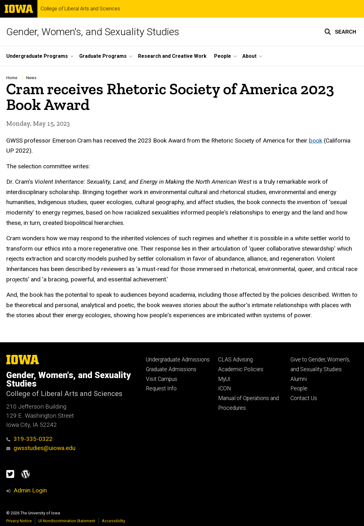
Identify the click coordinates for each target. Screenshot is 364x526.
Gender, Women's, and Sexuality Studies (92, 32)
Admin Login (30, 490)
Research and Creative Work (172, 56)
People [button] (222, 56)
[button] (340, 32)
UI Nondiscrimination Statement (66, 520)
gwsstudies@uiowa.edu (40, 448)
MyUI (224, 379)
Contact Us (303, 398)
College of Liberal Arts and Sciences (80, 9)
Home (11, 77)
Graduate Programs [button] (103, 56)
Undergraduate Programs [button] (37, 56)
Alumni (298, 379)
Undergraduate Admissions (178, 359)
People (298, 388)
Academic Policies (240, 369)
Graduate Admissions (171, 369)
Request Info (161, 388)
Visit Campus (161, 379)
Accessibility (113, 520)
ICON (224, 388)
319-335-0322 (29, 438)
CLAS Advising (235, 359)
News (31, 77)
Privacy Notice (19, 520)
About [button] (249, 56)
